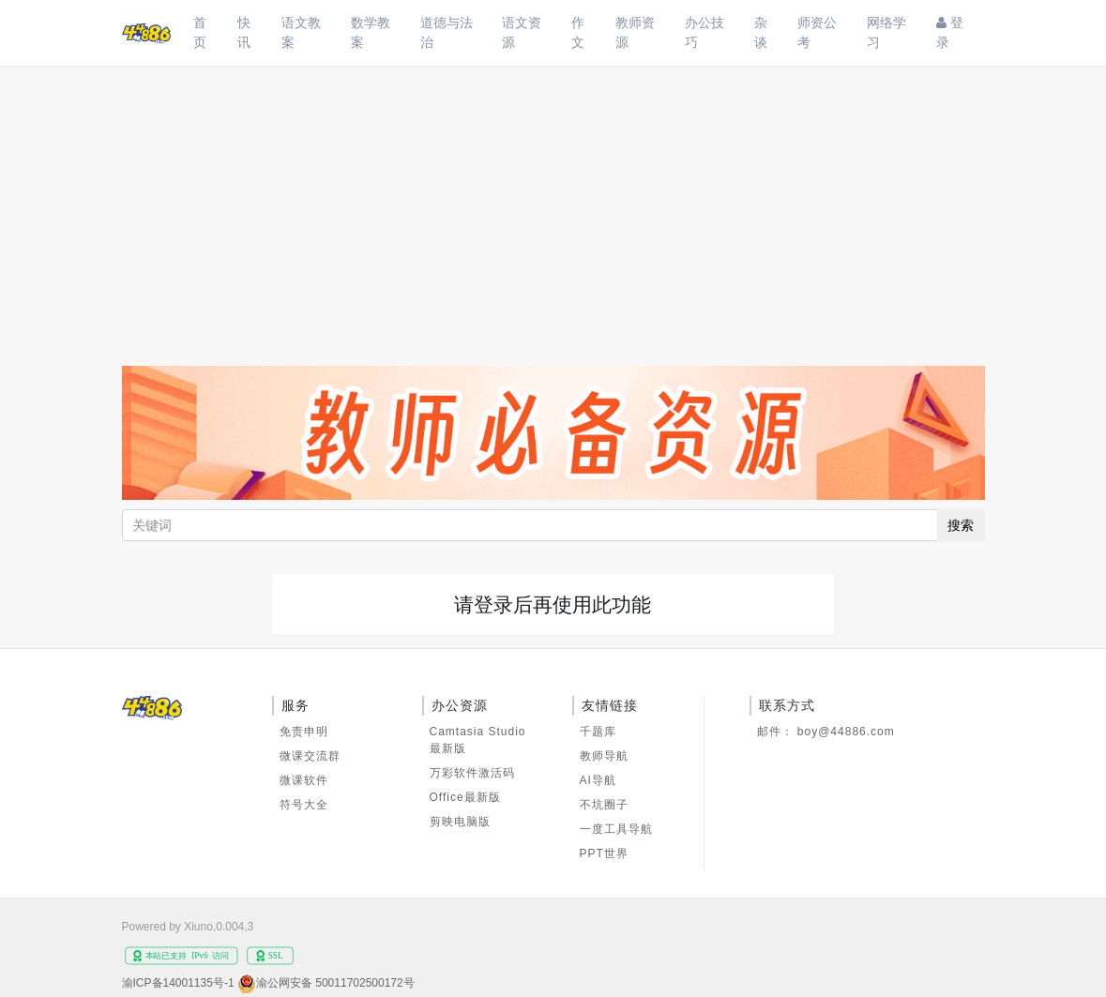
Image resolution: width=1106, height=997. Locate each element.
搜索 (960, 525)
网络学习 (886, 32)
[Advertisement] (553, 206)
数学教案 (370, 32)
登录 (949, 32)
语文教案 (301, 32)
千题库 (598, 731)
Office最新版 (465, 797)
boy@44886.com (846, 731)
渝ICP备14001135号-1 (178, 982)
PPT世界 (604, 853)
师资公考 (817, 32)
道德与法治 (446, 32)
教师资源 (635, 32)
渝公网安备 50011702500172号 (335, 982)
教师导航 (604, 756)
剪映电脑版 (460, 821)
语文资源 (521, 32)
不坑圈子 (604, 804)
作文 (577, 32)
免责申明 (304, 731)
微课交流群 (310, 756)
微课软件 (304, 780)
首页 (199, 32)
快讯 (243, 32)
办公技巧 (704, 32)
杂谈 (760, 32)
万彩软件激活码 (472, 772)
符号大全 (304, 804)
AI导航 (598, 780)
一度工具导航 (616, 829)
